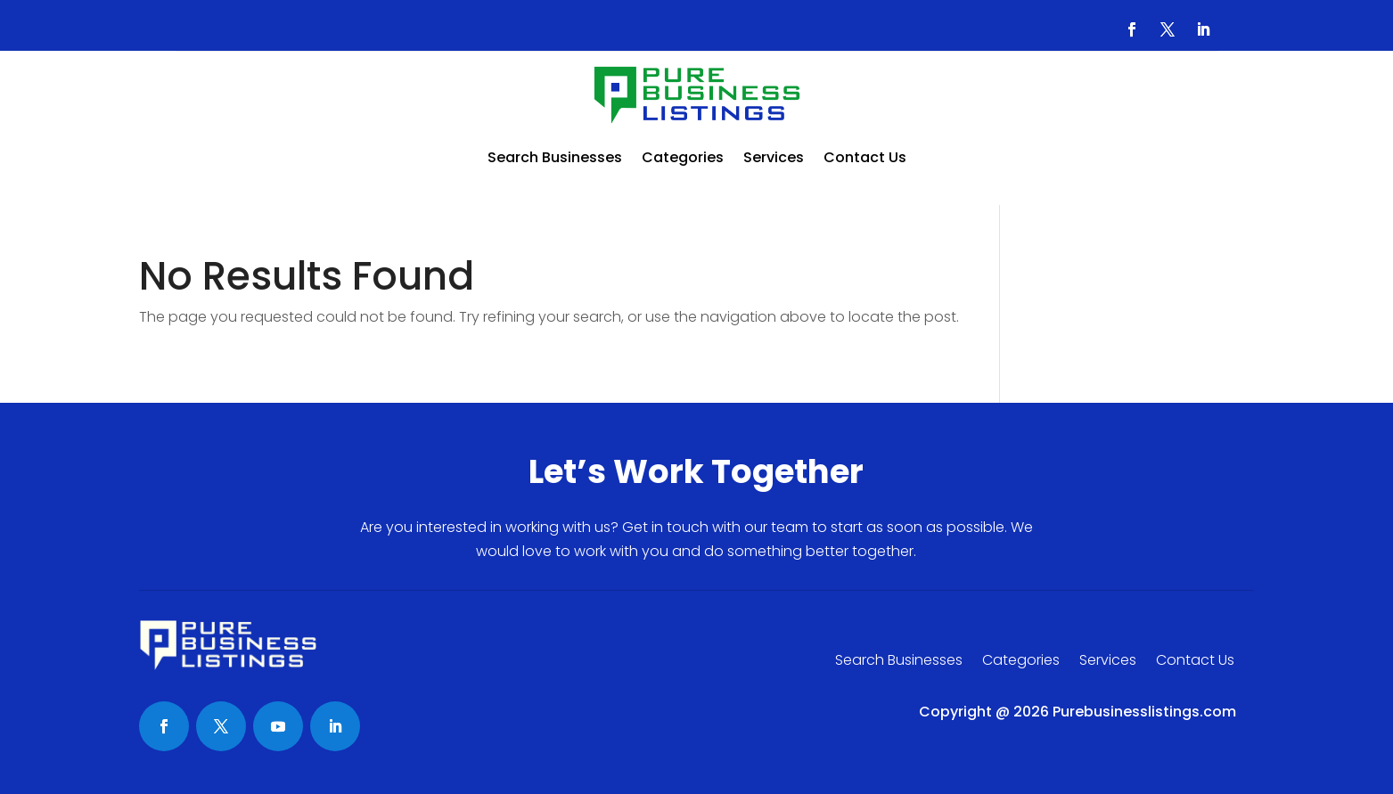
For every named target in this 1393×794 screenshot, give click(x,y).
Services (773, 157)
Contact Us (865, 157)
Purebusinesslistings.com (1144, 711)
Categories (683, 157)
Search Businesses (555, 157)
